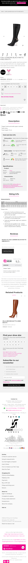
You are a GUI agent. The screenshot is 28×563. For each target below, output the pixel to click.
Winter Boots (7, 186)
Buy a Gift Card (6, 482)
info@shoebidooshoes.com (15, 410)
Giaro (11, 170)
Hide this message (21, 3)
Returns (4, 488)
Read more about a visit (8, 523)
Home (2, 11)
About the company (7, 504)
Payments (4, 480)
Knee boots (6, 185)
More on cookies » (14, 4)
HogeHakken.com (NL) (19, 539)
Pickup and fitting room (8, 485)
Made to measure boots (9, 356)
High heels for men (9, 187)
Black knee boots (17, 186)
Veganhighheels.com (7, 541)
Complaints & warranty (8, 496)
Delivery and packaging (8, 475)
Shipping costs (5, 477)
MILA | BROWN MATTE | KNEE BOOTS (12, 321)
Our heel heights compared (9, 461)
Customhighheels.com (20, 541)
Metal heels (17, 184)
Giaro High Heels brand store (10, 536)
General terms (5, 501)
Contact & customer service (9, 456)
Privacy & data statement (8, 498)
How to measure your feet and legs (12, 353)
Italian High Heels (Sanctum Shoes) (13, 534)
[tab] (14, 121)
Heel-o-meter (8, 150)
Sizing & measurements (8, 459)
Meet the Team (6, 469)
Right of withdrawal (7, 493)
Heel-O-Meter (5, 464)
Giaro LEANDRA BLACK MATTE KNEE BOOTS (14, 11)
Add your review (7, 251)
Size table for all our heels (9, 352)
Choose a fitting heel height (10, 354)
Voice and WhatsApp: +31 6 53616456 (14, 408)
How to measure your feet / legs (10, 466)
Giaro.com (22, 536)
